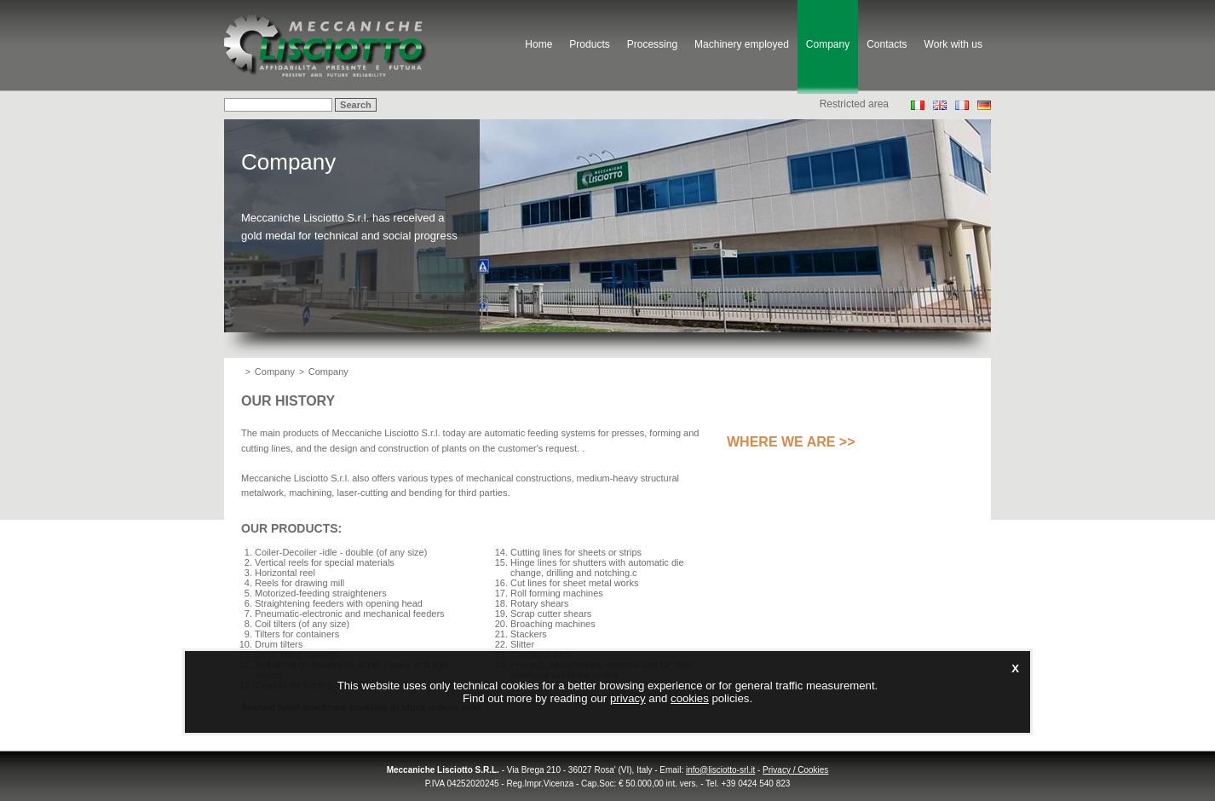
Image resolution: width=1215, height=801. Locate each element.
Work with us (953, 44)
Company (827, 44)
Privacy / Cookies (795, 770)
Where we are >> (791, 442)
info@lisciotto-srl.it (720, 770)
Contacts (887, 44)
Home (538, 44)
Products (589, 44)
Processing (652, 44)
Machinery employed (741, 44)
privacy (628, 698)
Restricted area (854, 104)
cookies (690, 698)
